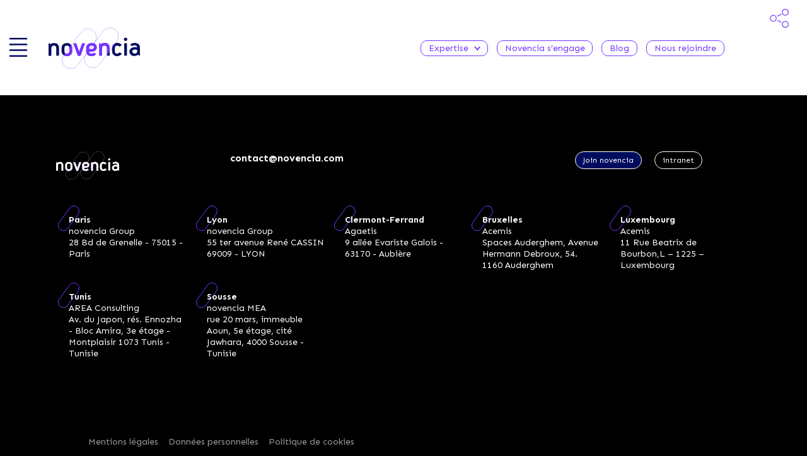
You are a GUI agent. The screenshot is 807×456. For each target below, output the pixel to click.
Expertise (454, 48)
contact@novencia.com (287, 158)
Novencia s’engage (545, 48)
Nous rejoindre (685, 48)
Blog (619, 48)
